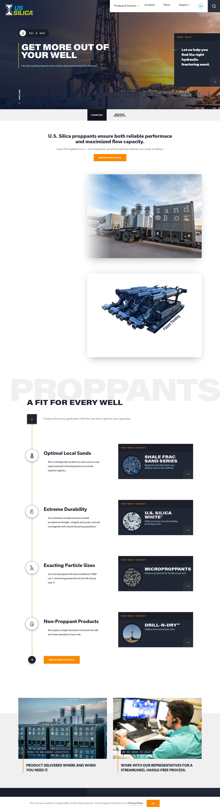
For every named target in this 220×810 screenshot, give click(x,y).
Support (186, 6)
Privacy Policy (135, 803)
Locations (163, 6)
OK (153, 803)
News (175, 6)
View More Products (62, 660)
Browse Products (110, 157)
